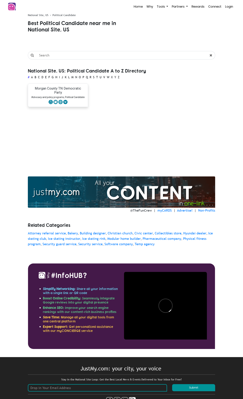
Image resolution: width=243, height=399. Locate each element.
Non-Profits (206, 210)
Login (229, 6)
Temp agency (145, 244)
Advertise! (185, 210)
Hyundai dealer (194, 233)
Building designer (93, 233)
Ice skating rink (93, 238)
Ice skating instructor (64, 238)
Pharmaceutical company (162, 238)
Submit (193, 388)
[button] (65, 102)
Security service (90, 244)
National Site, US (38, 15)
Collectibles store (168, 233)
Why (149, 6)
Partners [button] (178, 6)
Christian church (120, 233)
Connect (214, 6)
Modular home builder (124, 238)
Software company (118, 244)
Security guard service (59, 244)
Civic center (143, 233)
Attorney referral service (47, 233)
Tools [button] (161, 6)
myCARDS (164, 210)
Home (138, 6)
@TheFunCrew (141, 210)
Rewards (198, 6)
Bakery (73, 233)
